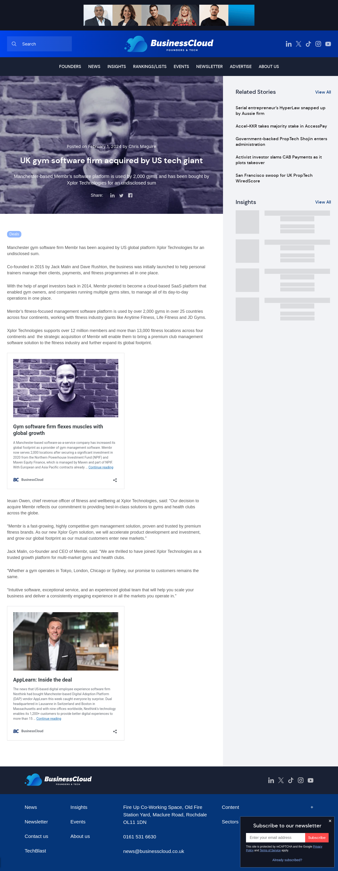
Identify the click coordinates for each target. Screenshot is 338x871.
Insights (117, 66)
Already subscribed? (287, 860)
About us (269, 66)
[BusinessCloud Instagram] (318, 44)
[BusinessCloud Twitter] (298, 44)
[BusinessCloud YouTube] (328, 44)
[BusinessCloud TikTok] (308, 44)
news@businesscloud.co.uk (153, 851)
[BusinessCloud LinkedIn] (289, 44)
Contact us (36, 836)
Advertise (241, 66)
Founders (70, 66)
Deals (14, 234)
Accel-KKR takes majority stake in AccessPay (281, 126)
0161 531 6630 (139, 836)
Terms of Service (270, 850)
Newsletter (209, 66)
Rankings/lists (150, 66)
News (94, 66)
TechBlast (35, 850)
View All (323, 92)
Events (181, 66)
